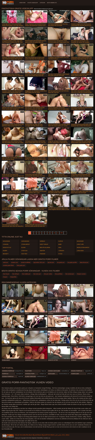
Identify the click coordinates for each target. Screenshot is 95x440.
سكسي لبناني (58, 435)
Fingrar (42, 253)
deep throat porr (84, 262)
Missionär (80, 241)
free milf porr (15, 274)
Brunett (5, 253)
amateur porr (14, 262)
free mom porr (37, 274)
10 (54, 233)
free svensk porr (69, 274)
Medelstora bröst (83, 247)
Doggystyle (7, 247)
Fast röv (24, 253)
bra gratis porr (61, 262)
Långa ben (80, 250)
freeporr (5, 277)
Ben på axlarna (45, 247)
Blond (23, 247)
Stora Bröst (25, 244)
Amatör (42, 250)
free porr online (48, 274)
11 (57, 233)
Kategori (42, 2)
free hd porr (6, 274)
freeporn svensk (81, 274)
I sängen (61, 250)
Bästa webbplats (52, 2)
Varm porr (22, 2)
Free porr (17, 435)
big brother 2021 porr (39, 262)
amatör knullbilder (25, 262)
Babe (59, 244)
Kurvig (60, 241)
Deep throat (44, 244)
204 (61, 233)
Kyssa (60, 253)
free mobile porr (26, 274)
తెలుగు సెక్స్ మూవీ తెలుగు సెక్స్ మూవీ (38, 435)
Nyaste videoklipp (33, 2)
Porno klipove (51, 435)
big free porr (51, 262)
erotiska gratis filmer (8, 265)
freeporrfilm (13, 277)
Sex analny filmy (24, 435)
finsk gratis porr (21, 265)
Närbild (42, 241)
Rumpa (5, 250)
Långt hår (80, 244)
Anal (59, 247)
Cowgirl (6, 244)
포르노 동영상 (65, 435)
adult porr (5, 262)
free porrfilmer (58, 274)
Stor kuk (24, 250)
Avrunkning (25, 241)
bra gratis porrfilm (72, 262)
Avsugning (6, 241)
